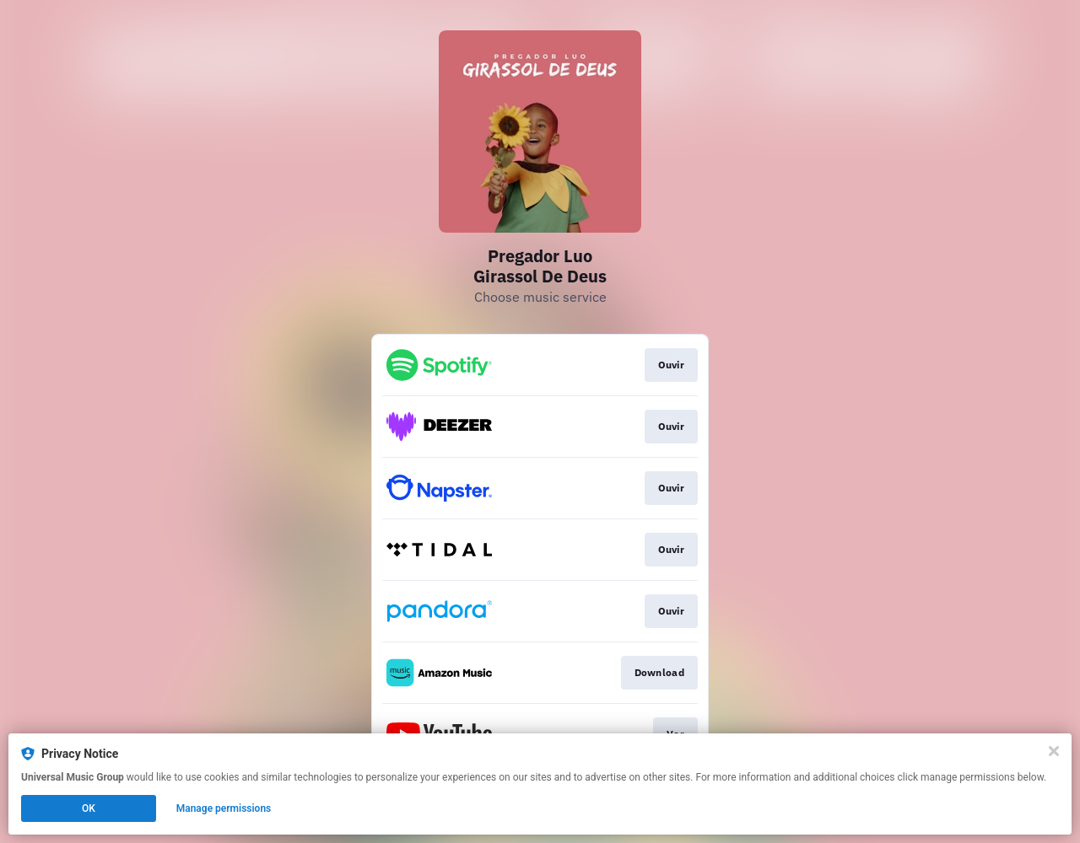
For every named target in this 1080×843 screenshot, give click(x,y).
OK (88, 808)
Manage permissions (224, 808)
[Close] (1053, 751)
